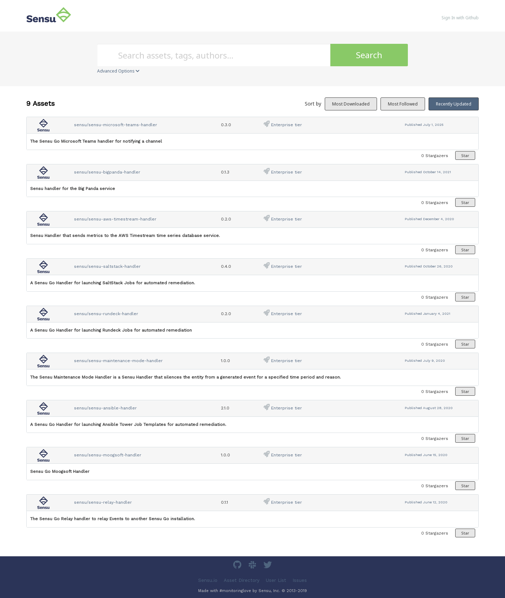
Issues (299, 580)
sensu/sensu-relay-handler (103, 502)
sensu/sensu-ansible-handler (105, 408)
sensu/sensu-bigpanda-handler (107, 172)
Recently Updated (453, 104)
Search (369, 55)
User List (276, 580)
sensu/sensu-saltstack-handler (107, 266)
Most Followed (403, 104)
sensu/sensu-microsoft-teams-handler (115, 124)
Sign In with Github (460, 18)
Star (465, 155)
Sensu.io (207, 580)
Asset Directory (242, 580)
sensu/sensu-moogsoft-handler (107, 455)
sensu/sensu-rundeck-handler (106, 313)
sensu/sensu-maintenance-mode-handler (118, 360)
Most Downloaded (351, 104)
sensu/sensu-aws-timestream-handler (115, 219)
